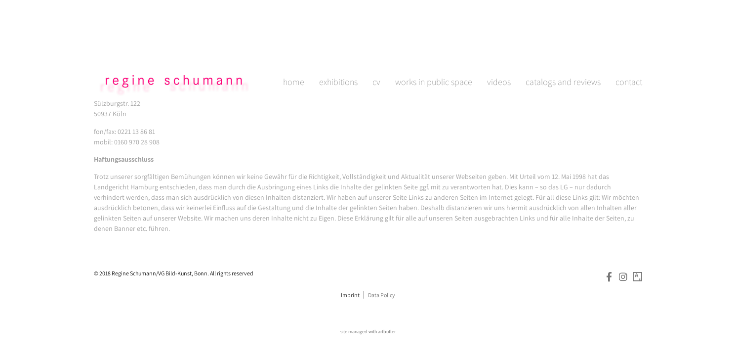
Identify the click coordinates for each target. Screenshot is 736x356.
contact (628, 46)
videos (499, 46)
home (293, 46)
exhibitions (338, 46)
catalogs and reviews (563, 46)
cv (376, 46)
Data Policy (381, 295)
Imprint (350, 295)
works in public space (433, 46)
